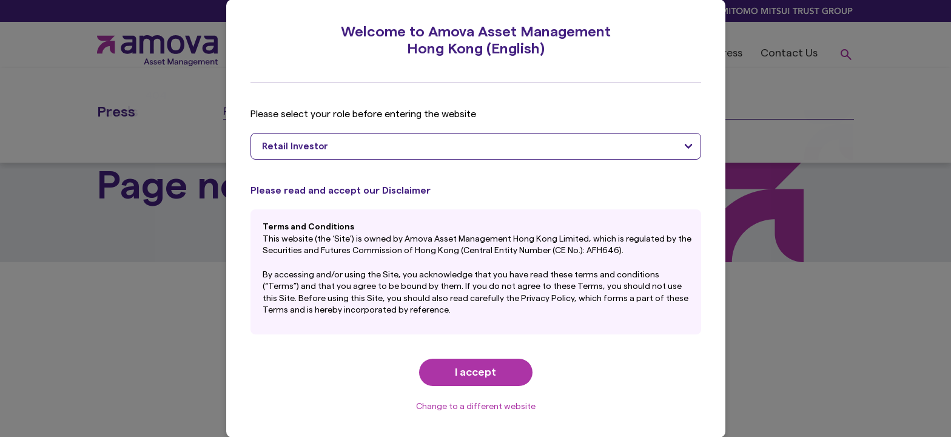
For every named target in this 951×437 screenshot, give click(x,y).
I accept (475, 372)
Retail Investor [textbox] (295, 146)
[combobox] (475, 146)
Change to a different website (476, 406)
